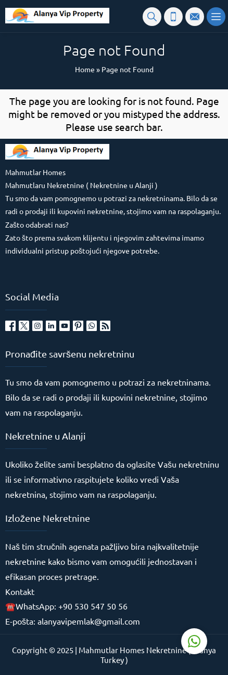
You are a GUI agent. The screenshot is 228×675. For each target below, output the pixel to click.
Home (85, 69)
